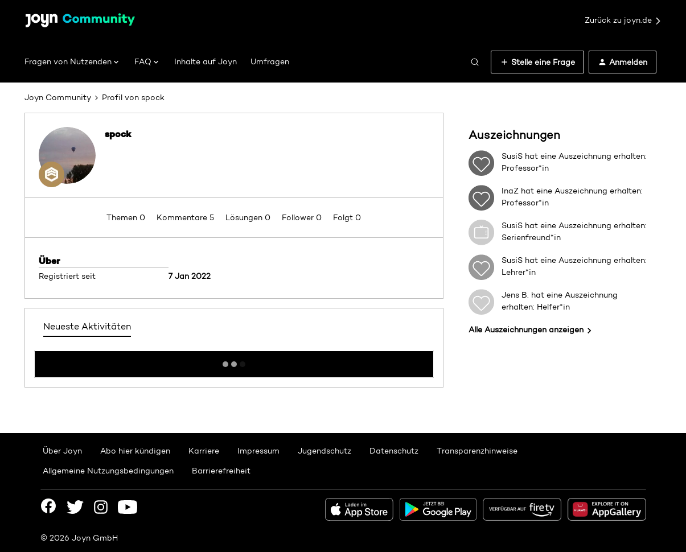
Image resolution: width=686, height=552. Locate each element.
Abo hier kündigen (135, 450)
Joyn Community (57, 97)
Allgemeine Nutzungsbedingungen (108, 470)
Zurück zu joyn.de (623, 20)
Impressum (258, 450)
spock (118, 133)
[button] (537, 62)
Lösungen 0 (249, 217)
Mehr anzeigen (234, 361)
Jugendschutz (324, 450)
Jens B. (515, 294)
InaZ (510, 190)
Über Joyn (62, 450)
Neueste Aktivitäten (87, 326)
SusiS (512, 155)
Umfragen (269, 61)
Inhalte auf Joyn (205, 61)
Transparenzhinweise (477, 450)
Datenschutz (393, 450)
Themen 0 (126, 217)
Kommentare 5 (186, 217)
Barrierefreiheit (221, 470)
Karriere (203, 450)
